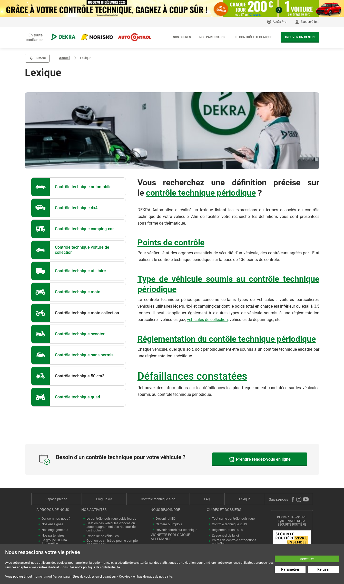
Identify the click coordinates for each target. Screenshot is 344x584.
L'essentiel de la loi (225, 535)
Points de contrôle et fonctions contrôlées (234, 542)
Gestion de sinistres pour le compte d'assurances (112, 542)
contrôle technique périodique (201, 193)
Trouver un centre (300, 37)
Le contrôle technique (253, 37)
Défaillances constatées (192, 376)
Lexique (244, 499)
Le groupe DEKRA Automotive (54, 542)
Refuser (323, 569)
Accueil (64, 58)
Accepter (307, 559)
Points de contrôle (170, 242)
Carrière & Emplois (169, 524)
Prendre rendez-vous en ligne (260, 459)
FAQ (207, 499)
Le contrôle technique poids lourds (111, 518)
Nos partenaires (212, 37)
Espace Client (310, 22)
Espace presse (56, 499)
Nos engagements (55, 530)
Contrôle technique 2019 (229, 524)
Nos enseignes (52, 524)
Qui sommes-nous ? (56, 518)
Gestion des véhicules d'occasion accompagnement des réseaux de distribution (111, 526)
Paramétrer (290, 569)
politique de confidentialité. (102, 567)
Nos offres (182, 37)
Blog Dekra (104, 499)
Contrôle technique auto (158, 499)
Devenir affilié (165, 518)
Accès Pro (280, 22)
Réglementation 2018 (227, 530)
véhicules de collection (207, 319)
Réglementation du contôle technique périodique (226, 339)
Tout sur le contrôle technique (233, 518)
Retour (41, 58)
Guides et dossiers (224, 510)
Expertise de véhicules (102, 536)
